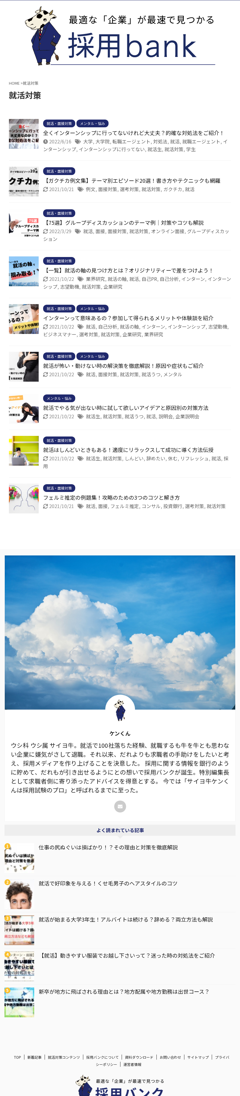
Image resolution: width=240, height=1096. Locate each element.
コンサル (151, 506)
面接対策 (107, 189)
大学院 (102, 141)
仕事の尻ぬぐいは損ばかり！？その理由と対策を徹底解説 (108, 847)
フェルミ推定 (124, 506)
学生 (191, 149)
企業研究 (113, 286)
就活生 (155, 149)
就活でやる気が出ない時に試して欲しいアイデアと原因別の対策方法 (125, 407)
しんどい (134, 458)
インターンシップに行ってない (112, 149)
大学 (88, 141)
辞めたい (155, 458)
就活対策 (173, 149)
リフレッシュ (194, 458)
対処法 (160, 141)
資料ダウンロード (139, 1057)
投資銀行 (172, 506)
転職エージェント (131, 141)
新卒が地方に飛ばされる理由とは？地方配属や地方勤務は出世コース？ (124, 991)
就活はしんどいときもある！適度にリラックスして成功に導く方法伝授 (128, 449)
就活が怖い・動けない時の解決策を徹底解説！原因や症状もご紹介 (123, 365)
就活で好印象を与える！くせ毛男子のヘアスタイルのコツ (108, 883)
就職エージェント (201, 141)
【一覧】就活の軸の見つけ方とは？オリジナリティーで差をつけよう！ (128, 270)
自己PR (149, 278)
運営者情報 (132, 1064)
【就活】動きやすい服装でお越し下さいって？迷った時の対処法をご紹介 (127, 955)
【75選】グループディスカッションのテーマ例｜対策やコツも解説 (123, 222)
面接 (100, 231)
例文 (90, 189)
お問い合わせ (170, 1057)
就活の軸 (117, 278)
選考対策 (129, 189)
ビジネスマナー (59, 334)
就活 (175, 141)
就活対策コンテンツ (64, 1057)
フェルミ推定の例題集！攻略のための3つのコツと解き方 (111, 497)
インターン (193, 278)
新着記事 (34, 1057)
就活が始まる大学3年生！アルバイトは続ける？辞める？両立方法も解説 (126, 919)
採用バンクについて (102, 1057)
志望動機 (69, 286)
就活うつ (151, 374)
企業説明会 (187, 416)
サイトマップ (198, 1057)
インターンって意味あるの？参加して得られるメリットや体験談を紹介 (128, 318)
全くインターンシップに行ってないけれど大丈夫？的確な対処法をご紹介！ (134, 133)
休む (173, 458)
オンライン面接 (167, 231)
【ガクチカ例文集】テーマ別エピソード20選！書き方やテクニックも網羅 (131, 180)
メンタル (172, 374)
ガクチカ (172, 189)
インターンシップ (187, 326)
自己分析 (169, 278)
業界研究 (95, 278)
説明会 (166, 416)
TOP (17, 1057)
